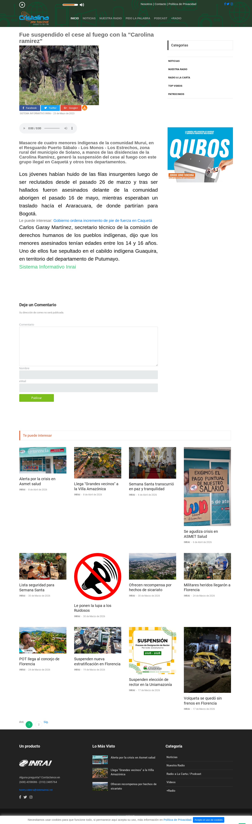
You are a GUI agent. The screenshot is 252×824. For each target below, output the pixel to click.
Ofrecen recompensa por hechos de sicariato (150, 587)
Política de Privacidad (182, 4)
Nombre (24, 368)
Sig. (46, 721)
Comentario (26, 324)
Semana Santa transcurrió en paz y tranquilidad (151, 486)
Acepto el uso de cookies (209, 819)
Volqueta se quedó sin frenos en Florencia (203, 701)
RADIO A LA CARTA (179, 77)
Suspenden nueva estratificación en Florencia (97, 661)
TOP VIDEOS (175, 85)
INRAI (22, 489)
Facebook (30, 108)
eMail (22, 381)
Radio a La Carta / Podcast (184, 774)
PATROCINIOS (176, 94)
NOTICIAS (174, 61)
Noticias (89, 18)
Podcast (160, 18)
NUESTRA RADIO (177, 69)
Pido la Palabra (138, 18)
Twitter (50, 108)
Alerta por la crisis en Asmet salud (37, 481)
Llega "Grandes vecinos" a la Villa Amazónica (96, 486)
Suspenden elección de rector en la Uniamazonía (150, 682)
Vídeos (171, 782)
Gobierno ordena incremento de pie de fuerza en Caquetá (102, 220)
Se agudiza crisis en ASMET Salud (201, 534)
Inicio (75, 18)
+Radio (176, 18)
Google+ (71, 108)
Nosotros (147, 4)
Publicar (36, 398)
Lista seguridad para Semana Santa (36, 587)
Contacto (161, 4)
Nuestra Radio (111, 18)
